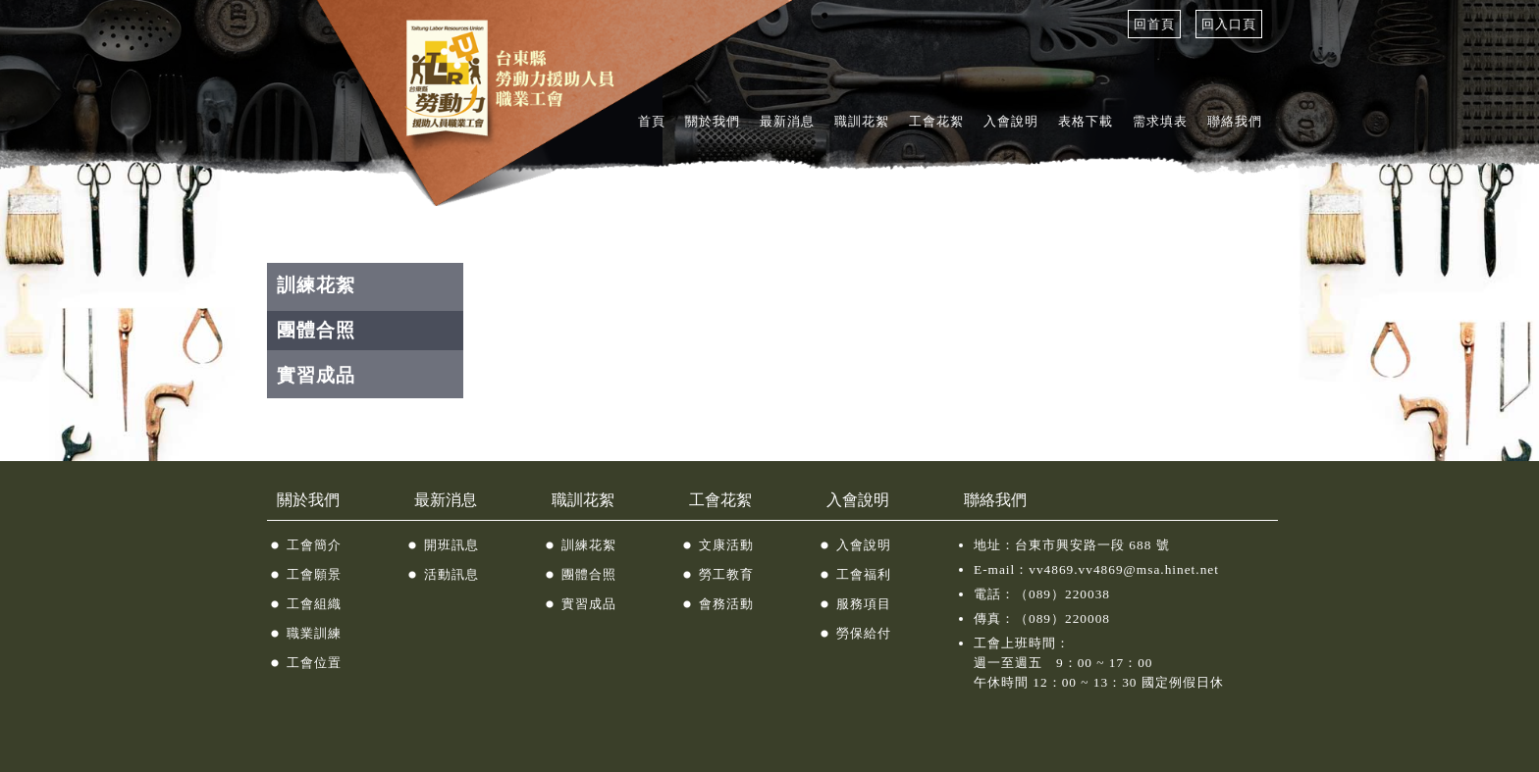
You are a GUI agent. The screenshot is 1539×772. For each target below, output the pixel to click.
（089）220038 (1062, 594)
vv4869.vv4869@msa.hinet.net (1124, 569)
